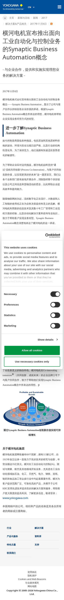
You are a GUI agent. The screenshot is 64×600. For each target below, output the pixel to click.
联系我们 (11, 552)
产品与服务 (12, 536)
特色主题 (11, 544)
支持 (37, 544)
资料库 (38, 536)
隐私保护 (32, 575)
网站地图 (32, 586)
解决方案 (39, 527)
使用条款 (32, 571)
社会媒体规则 (32, 582)
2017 (44, 17)
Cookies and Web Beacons (32, 579)
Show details (46, 339)
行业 (9, 527)
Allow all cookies (32, 350)
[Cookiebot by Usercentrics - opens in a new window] (45, 235)
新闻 (35, 17)
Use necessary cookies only (32, 361)
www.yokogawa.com (15, 498)
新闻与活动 (24, 17)
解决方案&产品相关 (15, 23)
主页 (11, 17)
